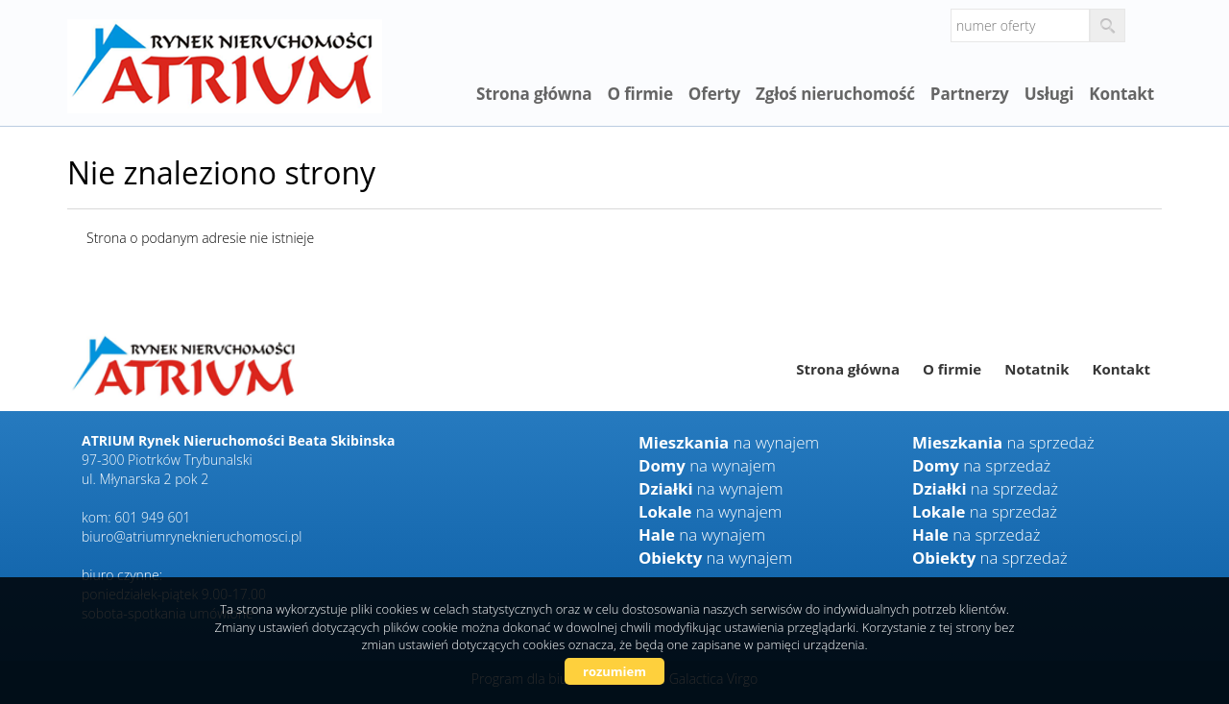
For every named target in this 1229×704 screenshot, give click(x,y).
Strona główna (534, 94)
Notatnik (1036, 368)
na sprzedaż (1003, 442)
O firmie (639, 94)
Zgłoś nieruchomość (835, 94)
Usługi (1049, 94)
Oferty (714, 94)
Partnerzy (969, 94)
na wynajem (729, 442)
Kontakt (1121, 94)
